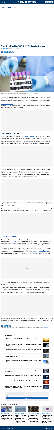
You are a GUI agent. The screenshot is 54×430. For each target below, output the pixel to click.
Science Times (45, 327)
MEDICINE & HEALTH (11, 7)
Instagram (52, 429)
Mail (12, 52)
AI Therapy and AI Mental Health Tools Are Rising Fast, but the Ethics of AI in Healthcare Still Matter (47, 419)
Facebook (2, 52)
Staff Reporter (5, 48)
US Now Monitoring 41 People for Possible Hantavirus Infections (6, 418)
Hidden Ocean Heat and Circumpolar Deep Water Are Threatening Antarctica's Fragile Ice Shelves (20, 419)
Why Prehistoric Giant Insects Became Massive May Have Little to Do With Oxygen (33, 418)
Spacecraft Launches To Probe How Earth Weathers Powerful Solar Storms (22, 380)
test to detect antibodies (28, 136)
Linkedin (7, 52)
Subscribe (49, 2)
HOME (3, 7)
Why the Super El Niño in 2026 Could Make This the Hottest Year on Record (24, 338)
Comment (10, 52)
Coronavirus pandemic (7, 104)
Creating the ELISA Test (9, 236)
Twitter (5, 52)
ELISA (15, 241)
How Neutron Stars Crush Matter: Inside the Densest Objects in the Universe (23, 375)
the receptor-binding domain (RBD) (39, 251)
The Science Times (27, 2)
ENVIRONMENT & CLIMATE (20, 413)
